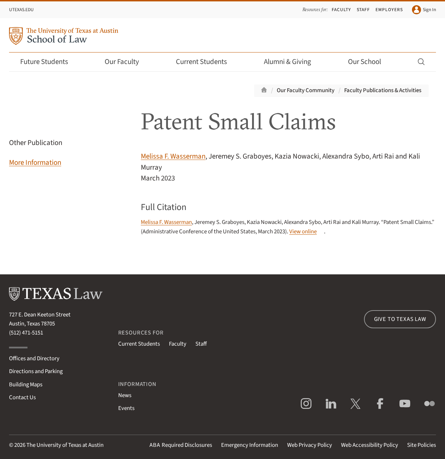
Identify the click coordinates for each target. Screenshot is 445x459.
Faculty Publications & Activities (382, 90)
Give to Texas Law (400, 319)
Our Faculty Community (305, 90)
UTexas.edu (21, 9)
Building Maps (25, 384)
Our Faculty (126, 62)
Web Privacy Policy (309, 445)
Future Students (49, 62)
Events (126, 408)
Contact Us (22, 397)
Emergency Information (249, 445)
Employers (389, 9)
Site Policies (421, 445)
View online (303, 231)
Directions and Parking (36, 371)
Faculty (341, 9)
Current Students (206, 62)
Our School (369, 62)
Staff (363, 9)
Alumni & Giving (292, 62)
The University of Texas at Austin (65, 445)
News (124, 395)
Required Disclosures (180, 445)
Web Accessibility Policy (369, 445)
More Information (35, 163)
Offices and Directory (34, 358)
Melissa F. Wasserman (173, 156)
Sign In (424, 9)
